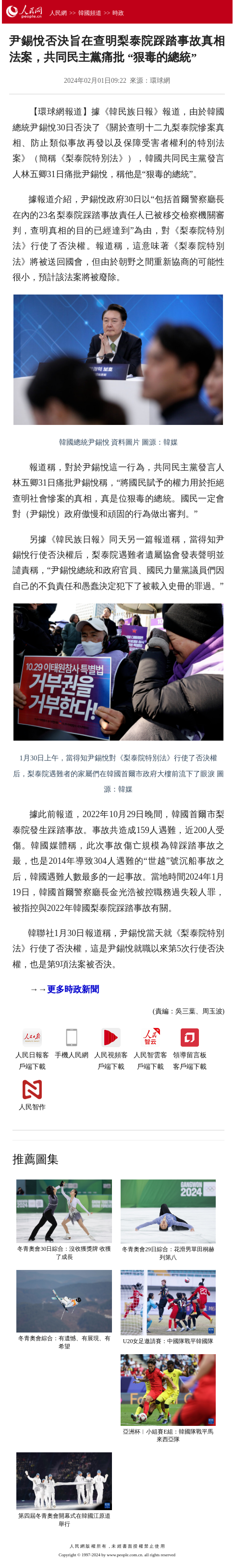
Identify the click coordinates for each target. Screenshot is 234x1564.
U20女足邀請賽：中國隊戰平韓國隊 (168, 1341)
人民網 (58, 13)
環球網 (160, 80)
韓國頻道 (89, 13)
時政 (118, 13)
